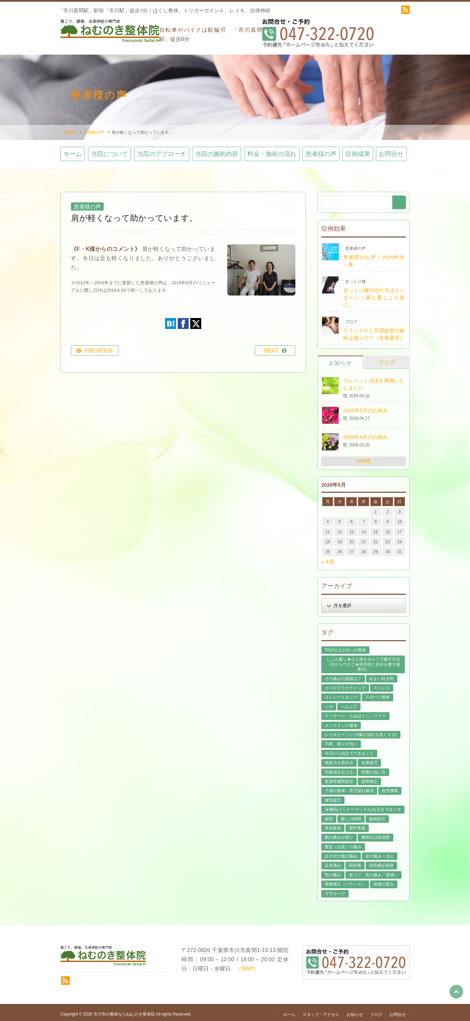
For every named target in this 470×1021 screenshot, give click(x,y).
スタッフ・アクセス (321, 1010)
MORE (363, 457)
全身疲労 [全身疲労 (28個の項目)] (369, 759)
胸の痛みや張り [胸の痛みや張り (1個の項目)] (339, 834)
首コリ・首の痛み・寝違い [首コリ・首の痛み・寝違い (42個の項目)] (373, 871)
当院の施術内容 (216, 150)
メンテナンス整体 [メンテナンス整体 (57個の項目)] (341, 721)
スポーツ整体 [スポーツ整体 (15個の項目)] (377, 693)
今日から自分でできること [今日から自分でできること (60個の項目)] (349, 749)
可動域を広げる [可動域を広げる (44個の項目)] (339, 768)
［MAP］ (247, 965)
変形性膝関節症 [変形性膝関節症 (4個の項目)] (339, 777)
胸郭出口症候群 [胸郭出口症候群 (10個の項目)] (375, 834)
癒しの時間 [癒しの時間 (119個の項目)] (351, 815)
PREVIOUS (99, 347)
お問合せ (391, 150)
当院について (109, 150)
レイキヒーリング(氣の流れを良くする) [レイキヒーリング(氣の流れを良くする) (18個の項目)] (361, 731)
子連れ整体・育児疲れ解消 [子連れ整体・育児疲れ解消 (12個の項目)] (349, 787)
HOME (70, 129)
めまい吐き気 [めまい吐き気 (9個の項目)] (381, 675)
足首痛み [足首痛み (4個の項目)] (333, 862)
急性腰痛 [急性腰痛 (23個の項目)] (390, 787)
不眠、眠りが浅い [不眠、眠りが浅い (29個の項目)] (341, 740)
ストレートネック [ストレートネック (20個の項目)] (341, 693)
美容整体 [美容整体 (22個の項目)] (333, 824)
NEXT (271, 347)
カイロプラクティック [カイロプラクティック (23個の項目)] (345, 684)
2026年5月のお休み (365, 407)
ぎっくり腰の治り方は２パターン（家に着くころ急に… (374, 294)
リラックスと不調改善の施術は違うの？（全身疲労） (374, 330)
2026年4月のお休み (365, 433)
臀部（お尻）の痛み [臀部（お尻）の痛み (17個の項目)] (343, 843)
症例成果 (358, 150)
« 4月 (327, 558)
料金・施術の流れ (271, 150)
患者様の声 (94, 129)
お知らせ (340, 359)
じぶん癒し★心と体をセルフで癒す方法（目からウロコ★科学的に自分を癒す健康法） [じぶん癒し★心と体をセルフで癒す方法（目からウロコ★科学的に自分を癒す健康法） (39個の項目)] (363, 660)
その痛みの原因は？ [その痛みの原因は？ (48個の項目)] (343, 675)
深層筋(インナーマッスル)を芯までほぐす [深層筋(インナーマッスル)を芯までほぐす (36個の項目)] (363, 805)
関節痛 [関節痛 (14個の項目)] (355, 862)
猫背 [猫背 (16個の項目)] (329, 815)
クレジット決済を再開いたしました (374, 380)
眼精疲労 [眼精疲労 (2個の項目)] (377, 815)
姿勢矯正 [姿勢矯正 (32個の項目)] (369, 777)
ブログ (387, 358)
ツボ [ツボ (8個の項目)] (329, 703)
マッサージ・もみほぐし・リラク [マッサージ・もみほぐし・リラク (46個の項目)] (355, 712)
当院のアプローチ (161, 150)
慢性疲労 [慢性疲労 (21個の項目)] (333, 796)
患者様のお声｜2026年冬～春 (374, 256)
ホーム (72, 150)
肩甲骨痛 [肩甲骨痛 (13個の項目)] (357, 824)
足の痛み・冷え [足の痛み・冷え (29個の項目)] (379, 852)
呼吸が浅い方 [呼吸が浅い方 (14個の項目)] (373, 768)
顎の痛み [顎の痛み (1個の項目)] (333, 871)
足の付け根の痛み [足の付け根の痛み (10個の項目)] (341, 852)
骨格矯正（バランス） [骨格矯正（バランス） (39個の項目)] (345, 880)
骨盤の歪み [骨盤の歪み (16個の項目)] (383, 880)
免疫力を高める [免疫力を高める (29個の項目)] (339, 759)
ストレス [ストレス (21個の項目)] (381, 684)
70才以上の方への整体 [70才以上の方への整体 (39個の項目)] (345, 646)
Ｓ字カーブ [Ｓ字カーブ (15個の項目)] (335, 890)
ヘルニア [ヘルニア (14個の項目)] (349, 703)
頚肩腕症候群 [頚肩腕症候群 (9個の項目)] (381, 862)
